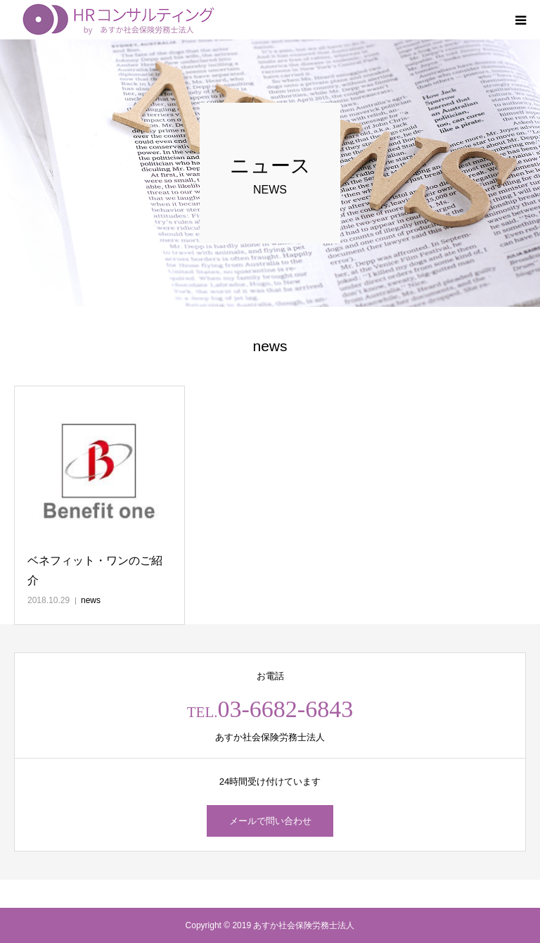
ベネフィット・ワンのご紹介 (94, 570)
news (91, 600)
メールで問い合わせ (270, 821)
